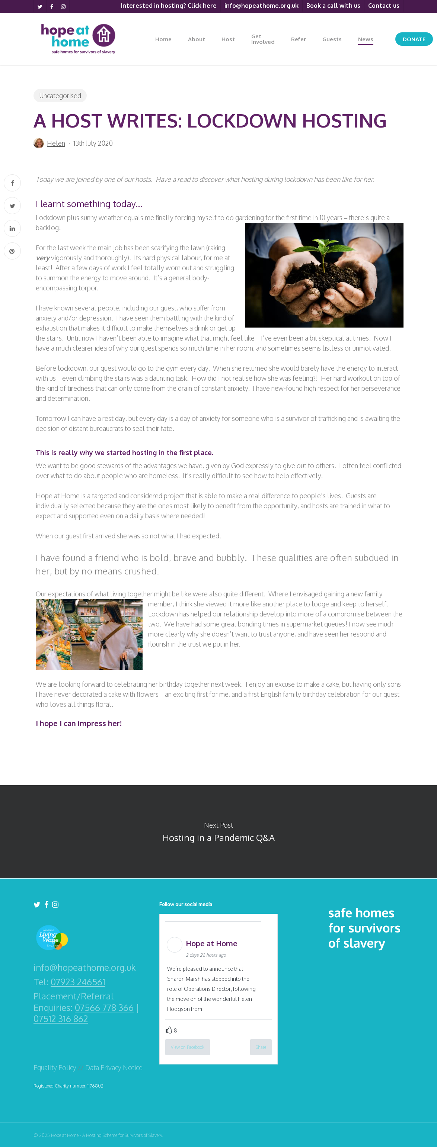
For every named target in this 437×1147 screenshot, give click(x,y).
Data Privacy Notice (114, 1067)
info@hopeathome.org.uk (85, 967)
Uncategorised (60, 95)
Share (261, 1047)
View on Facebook (187, 1047)
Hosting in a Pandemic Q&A (218, 831)
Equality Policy (55, 1067)
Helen (56, 143)
